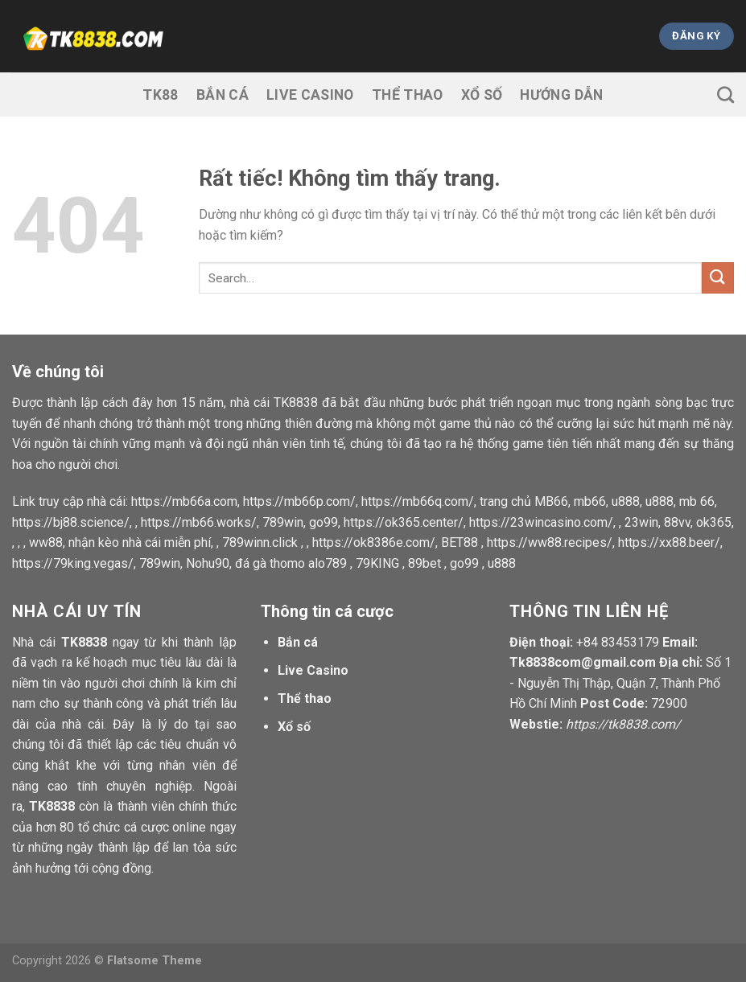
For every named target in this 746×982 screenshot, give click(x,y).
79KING (377, 563)
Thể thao (407, 95)
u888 (626, 501)
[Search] (725, 94)
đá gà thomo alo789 (291, 563)
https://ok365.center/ (404, 522)
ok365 (714, 522)
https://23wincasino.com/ (541, 522)
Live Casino (310, 95)
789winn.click (260, 542)
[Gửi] (718, 278)
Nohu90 (207, 563)
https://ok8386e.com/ (373, 542)
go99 (323, 522)
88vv (677, 522)
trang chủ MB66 (524, 501)
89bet (424, 563)
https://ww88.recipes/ (549, 542)
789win (282, 522)
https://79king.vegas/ (73, 563)
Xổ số (482, 95)
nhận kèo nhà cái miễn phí (139, 542)
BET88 (459, 542)
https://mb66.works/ (199, 522)
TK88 (160, 95)
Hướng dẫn (561, 95)
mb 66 (697, 501)
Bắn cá (222, 95)
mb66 (590, 501)
